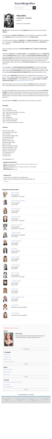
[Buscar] (34, 7)
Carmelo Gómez (21, 80)
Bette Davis (7, 354)
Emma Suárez (30, 80)
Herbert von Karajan (9, 361)
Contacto (46, 399)
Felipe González (6, 68)
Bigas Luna (6, 374)
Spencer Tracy (7, 359)
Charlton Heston (8, 369)
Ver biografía (26, 349)
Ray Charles (7, 384)
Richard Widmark (8, 386)
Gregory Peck (7, 357)
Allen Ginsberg (7, 371)
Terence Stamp (32, 77)
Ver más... (26, 364)
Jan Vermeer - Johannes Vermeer (12, 382)
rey (8, 97)
